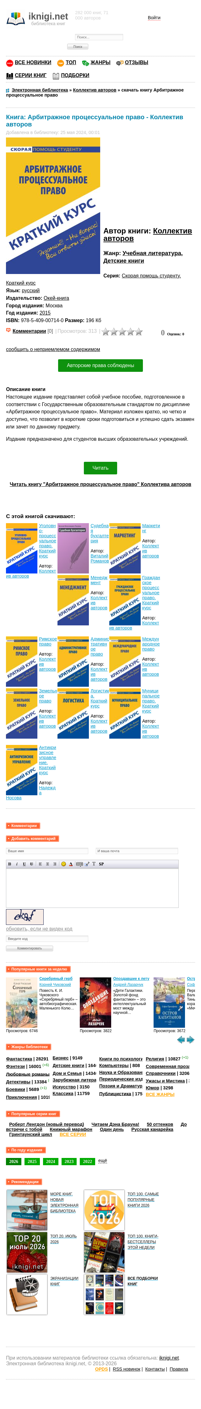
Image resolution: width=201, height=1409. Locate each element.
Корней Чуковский (55, 984)
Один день (112, 1129)
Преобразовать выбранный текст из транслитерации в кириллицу (94, 864)
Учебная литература (151, 253)
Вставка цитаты (86, 864)
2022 (87, 1161)
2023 (69, 1161)
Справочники (161, 1073)
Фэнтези (15, 1066)
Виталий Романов (99, 558)
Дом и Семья (67, 1073)
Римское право (48, 641)
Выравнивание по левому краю (40, 864)
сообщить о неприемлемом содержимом (53, 349)
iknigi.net (169, 1358)
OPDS (101, 1369)
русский (31, 290)
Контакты (155, 1369)
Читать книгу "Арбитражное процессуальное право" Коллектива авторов (100, 484)
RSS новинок (126, 1369)
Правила (179, 1369)
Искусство (64, 1086)
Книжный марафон (71, 1129)
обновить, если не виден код (39, 928)
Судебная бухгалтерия (99, 533)
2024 (50, 1161)
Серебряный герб (55, 978)
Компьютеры (114, 1065)
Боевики (15, 1089)
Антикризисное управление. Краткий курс (47, 760)
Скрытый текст (79, 864)
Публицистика (115, 1093)
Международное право (151, 643)
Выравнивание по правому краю (54, 864)
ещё (102, 1160)
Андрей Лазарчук (128, 984)
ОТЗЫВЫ (136, 62)
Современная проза (168, 1066)
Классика (63, 1093)
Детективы (18, 1081)
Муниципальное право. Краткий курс (151, 700)
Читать (101, 468)
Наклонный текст (17, 864)
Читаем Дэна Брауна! (115, 1124)
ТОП (71, 62)
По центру (47, 864)
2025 (32, 1161)
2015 (45, 313)
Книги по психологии (122, 1058)
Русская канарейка (152, 1129)
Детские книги (123, 260)
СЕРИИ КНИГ (30, 75)
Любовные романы (28, 1073)
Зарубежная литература (79, 1079)
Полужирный (10, 864)
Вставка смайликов (63, 864)
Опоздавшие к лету (131, 978)
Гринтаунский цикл (30, 1134)
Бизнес (61, 1057)
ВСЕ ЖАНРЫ (160, 1094)
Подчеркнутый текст (24, 864)
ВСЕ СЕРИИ (73, 1134)
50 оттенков (160, 1124)
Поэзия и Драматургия (124, 1085)
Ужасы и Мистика (165, 1080)
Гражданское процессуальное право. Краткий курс (151, 592)
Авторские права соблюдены (100, 365)
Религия (155, 1058)
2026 (13, 1161)
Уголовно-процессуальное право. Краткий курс (47, 540)
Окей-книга (56, 298)
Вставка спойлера (101, 864)
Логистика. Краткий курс (99, 698)
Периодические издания (126, 1079)
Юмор (152, 1087)
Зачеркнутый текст (31, 864)
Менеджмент (98, 580)
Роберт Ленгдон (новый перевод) (46, 1124)
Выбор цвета (70, 864)
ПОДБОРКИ (75, 75)
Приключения (21, 1097)
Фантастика (19, 1058)
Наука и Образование (123, 1072)
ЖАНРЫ (101, 62)
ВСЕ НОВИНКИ (33, 62)
